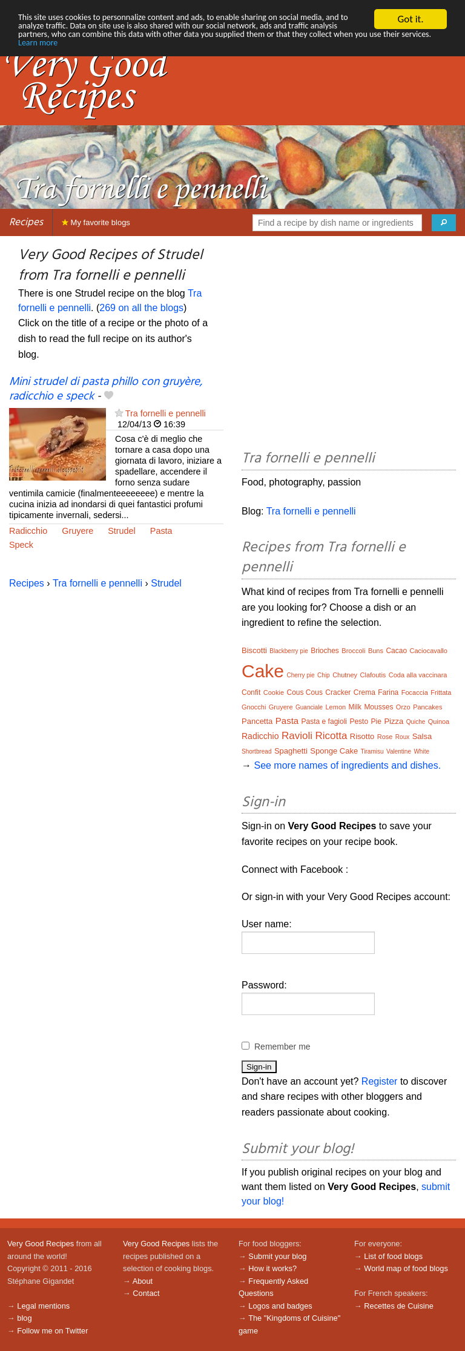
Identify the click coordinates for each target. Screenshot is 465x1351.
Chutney (344, 675)
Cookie (273, 692)
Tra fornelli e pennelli (165, 413)
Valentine (398, 751)
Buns (375, 650)
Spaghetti (291, 750)
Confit (251, 692)
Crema (364, 692)
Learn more (268, 50)
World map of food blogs (405, 1268)
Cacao (396, 650)
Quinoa (438, 721)
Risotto (362, 736)
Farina (388, 692)
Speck (21, 545)
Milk (355, 707)
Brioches (325, 650)
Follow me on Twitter (52, 1330)
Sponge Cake (334, 750)
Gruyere (77, 531)
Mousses (378, 707)
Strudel (122, 531)
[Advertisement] (349, 345)
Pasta (161, 531)
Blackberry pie (288, 651)
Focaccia (414, 692)
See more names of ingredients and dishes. (347, 765)
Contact (146, 1293)
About (143, 1281)
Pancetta (257, 721)
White (421, 751)
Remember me (282, 1046)
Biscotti (254, 650)
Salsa (422, 736)
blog (24, 1318)
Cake (263, 671)
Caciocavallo (428, 650)
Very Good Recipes (40, 1243)
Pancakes (427, 707)
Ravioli (297, 735)
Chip (323, 675)
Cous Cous (305, 692)
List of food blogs (393, 1256)
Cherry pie (301, 675)
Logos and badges (280, 1305)
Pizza (393, 721)
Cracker (338, 692)
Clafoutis (373, 675)
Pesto (358, 721)
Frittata (440, 692)
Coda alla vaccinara (418, 675)
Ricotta (331, 735)
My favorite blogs (96, 222)
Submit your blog (277, 1256)
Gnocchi (254, 707)
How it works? (272, 1268)
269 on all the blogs (141, 308)
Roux (402, 737)
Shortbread (256, 751)
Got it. (410, 19)
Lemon (336, 707)
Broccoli (353, 650)
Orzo (403, 707)
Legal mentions (43, 1305)
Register (379, 1081)
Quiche (416, 721)
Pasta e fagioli (324, 721)
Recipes (26, 222)
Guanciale (309, 707)
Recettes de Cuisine (399, 1305)
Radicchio (28, 531)
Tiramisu (372, 751)
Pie (376, 721)
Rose (385, 736)
